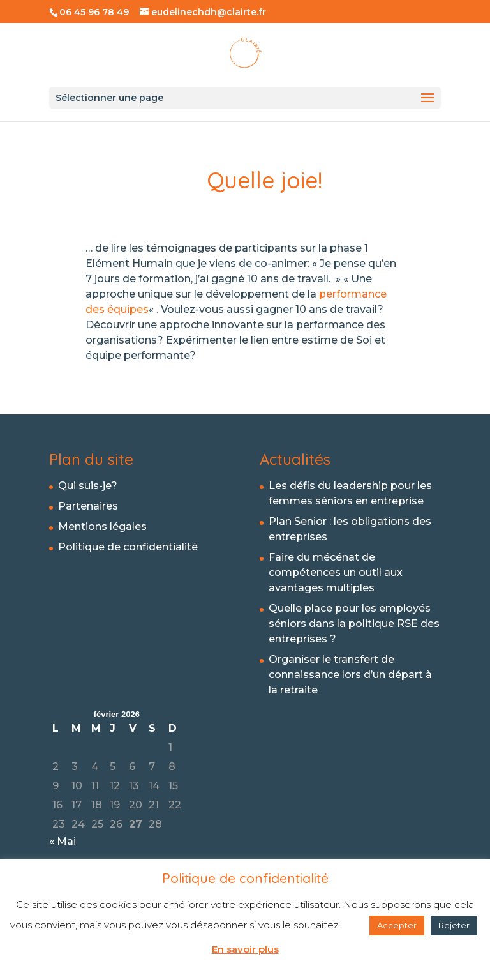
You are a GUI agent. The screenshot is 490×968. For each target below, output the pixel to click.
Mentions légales (102, 526)
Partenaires (88, 506)
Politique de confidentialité (128, 547)
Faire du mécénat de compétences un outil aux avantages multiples (336, 572)
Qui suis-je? (87, 486)
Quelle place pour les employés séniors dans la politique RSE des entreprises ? (354, 623)
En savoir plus (245, 949)
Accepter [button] (397, 925)
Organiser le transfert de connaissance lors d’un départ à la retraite (350, 674)
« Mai (62, 841)
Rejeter (454, 925)
